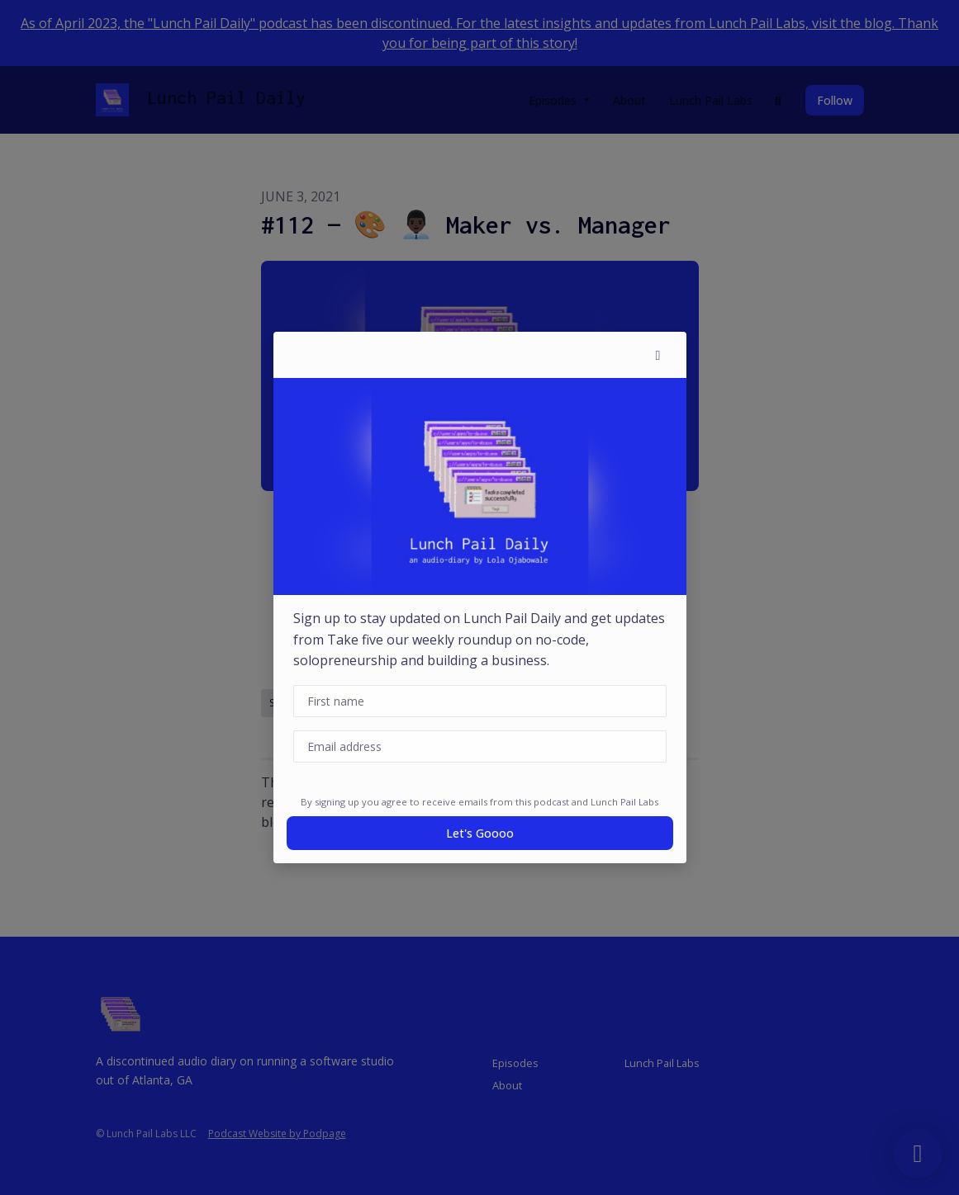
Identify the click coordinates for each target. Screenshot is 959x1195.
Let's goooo (480, 833)
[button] (658, 355)
